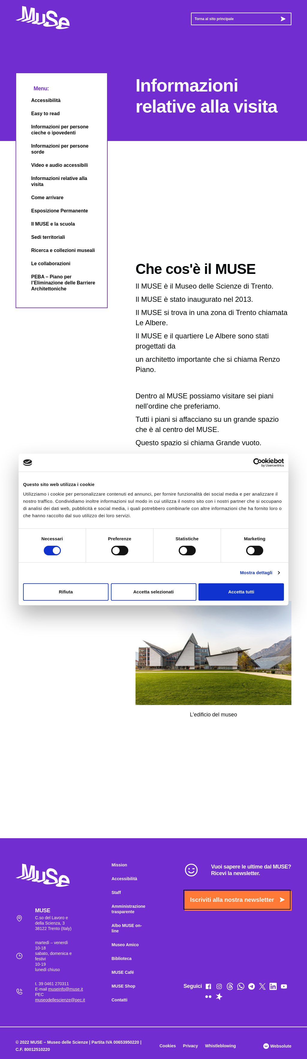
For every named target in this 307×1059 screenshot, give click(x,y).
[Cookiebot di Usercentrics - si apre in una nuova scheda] (257, 462)
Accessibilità (41, 100)
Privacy (190, 1045)
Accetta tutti (241, 591)
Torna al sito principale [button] (240, 18)
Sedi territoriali (43, 237)
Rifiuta (66, 591)
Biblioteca (122, 958)
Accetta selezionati (153, 591)
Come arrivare (42, 197)
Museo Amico (125, 944)
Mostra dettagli (256, 572)
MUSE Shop (123, 986)
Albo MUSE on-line (127, 928)
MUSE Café (123, 972)
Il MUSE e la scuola (48, 223)
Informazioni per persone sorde (54, 148)
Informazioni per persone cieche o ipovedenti (54, 129)
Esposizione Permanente (54, 210)
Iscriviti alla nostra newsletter (237, 899)
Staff (116, 892)
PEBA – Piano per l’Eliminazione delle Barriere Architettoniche (58, 282)
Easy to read (40, 113)
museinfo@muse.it (65, 989)
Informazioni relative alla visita (54, 181)
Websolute (277, 1046)
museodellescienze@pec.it (60, 1000)
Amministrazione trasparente (128, 909)
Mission (119, 864)
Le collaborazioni (45, 263)
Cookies (167, 1045)
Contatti (119, 1000)
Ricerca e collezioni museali (58, 250)
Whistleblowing (220, 1045)
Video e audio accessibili (54, 165)
